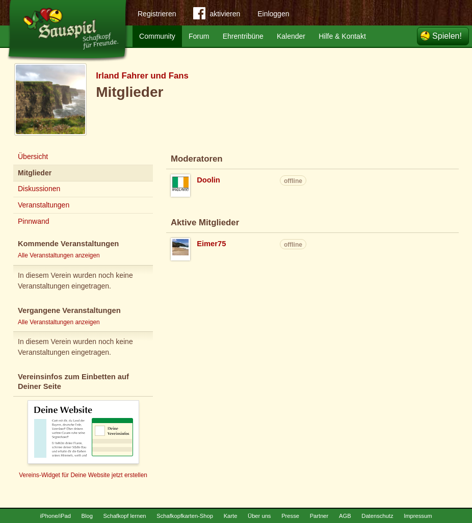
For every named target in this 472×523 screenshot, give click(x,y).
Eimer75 (211, 244)
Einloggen (273, 14)
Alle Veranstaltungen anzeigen (59, 255)
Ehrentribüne (243, 36)
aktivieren (216, 15)
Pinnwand (33, 221)
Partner (319, 516)
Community (157, 36)
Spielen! (447, 36)
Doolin (208, 180)
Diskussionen (39, 189)
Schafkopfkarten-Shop (184, 516)
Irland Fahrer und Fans (142, 76)
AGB (345, 516)
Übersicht (33, 156)
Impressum (418, 516)
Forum (199, 36)
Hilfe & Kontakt (342, 36)
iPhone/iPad (55, 516)
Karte (231, 516)
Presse (290, 516)
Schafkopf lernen (124, 516)
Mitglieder (34, 173)
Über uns (259, 516)
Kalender (291, 36)
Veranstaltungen (43, 205)
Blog (87, 516)
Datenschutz (377, 516)
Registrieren (157, 14)
